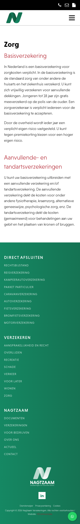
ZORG (8, 395)
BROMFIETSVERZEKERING (22, 315)
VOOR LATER (13, 381)
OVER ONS (11, 439)
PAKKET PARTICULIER (19, 287)
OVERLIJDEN (13, 352)
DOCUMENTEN (14, 418)
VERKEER (10, 374)
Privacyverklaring (43, 506)
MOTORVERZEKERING (19, 322)
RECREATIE (11, 359)
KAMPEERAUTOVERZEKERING (24, 279)
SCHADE (10, 367)
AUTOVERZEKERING (18, 301)
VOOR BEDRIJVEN (16, 432)
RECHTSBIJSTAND (16, 265)
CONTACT (11, 454)
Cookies (56, 506)
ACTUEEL (10, 447)
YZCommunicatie (44, 514)
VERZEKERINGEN (15, 425)
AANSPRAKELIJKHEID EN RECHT (26, 345)
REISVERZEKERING (17, 272)
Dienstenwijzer (26, 506)
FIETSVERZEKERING (17, 308)
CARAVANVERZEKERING (20, 294)
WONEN (10, 388)
